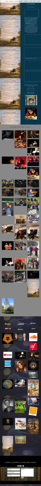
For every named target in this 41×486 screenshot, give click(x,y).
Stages (31, 1)
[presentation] (12, 478)
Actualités (16, 1)
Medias (34, 1)
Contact (38, 1)
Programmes (20, 1)
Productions (26, 1)
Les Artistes (11, 1)
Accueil (7, 1)
